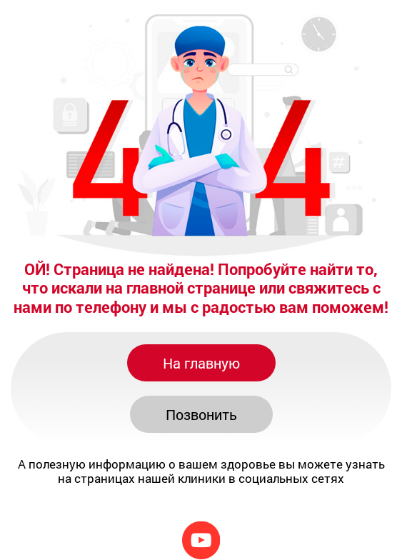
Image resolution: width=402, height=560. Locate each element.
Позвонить (201, 414)
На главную (201, 363)
